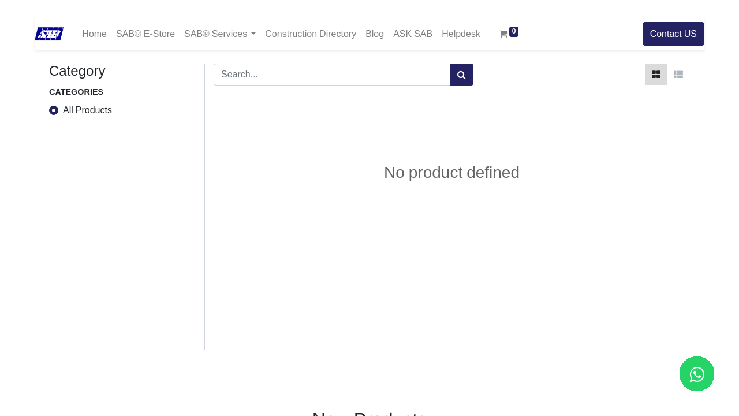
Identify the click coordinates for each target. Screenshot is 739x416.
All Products (87, 110)
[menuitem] (94, 34)
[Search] (461, 75)
